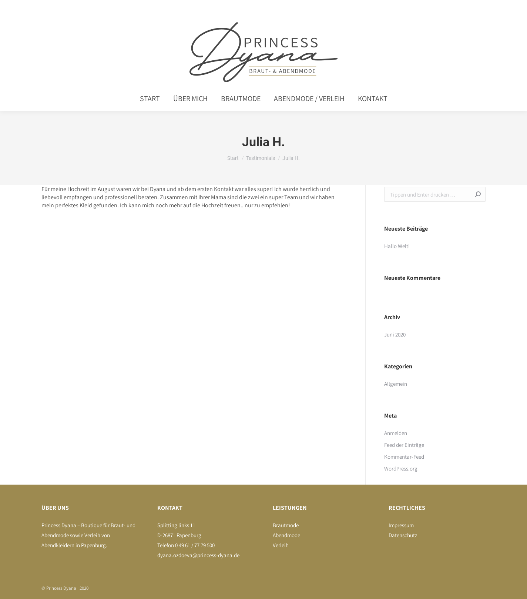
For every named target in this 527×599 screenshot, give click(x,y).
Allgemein (395, 383)
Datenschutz (403, 535)
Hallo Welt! (397, 246)
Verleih (281, 545)
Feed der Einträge (404, 444)
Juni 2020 (395, 334)
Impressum (401, 525)
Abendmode (286, 535)
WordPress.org (400, 468)
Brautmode (286, 525)
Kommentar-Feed (404, 456)
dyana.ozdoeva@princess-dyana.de (198, 555)
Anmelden (395, 432)
